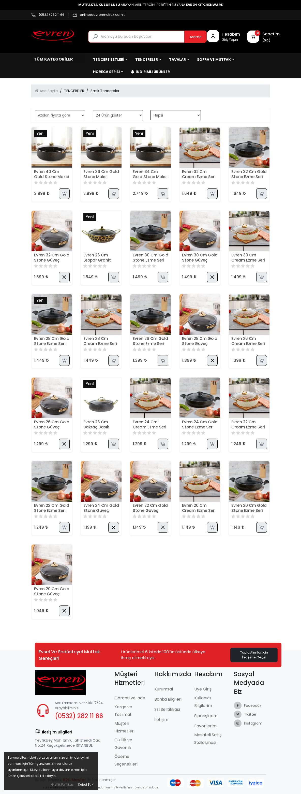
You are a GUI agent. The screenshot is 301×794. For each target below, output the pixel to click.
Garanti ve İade (129, 698)
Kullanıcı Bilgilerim (203, 702)
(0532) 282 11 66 (51, 14)
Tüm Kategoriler (53, 59)
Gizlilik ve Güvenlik (123, 743)
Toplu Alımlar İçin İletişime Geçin (254, 655)
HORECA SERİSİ (108, 71)
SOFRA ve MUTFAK (215, 59)
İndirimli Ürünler (150, 71)
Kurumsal (163, 689)
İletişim (161, 720)
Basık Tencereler (105, 90)
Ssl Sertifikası (167, 709)
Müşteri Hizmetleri (124, 727)
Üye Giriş (203, 689)
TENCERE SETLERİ (110, 59)
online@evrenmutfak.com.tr (103, 14)
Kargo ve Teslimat (123, 710)
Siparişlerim (205, 716)
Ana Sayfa (49, 90)
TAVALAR (179, 59)
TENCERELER (148, 59)
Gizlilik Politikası (62, 784)
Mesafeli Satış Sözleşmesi (207, 738)
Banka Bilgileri (168, 699)
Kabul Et (86, 784)
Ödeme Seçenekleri (126, 760)
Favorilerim (205, 726)
